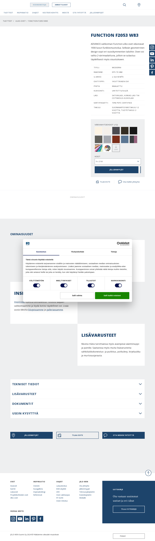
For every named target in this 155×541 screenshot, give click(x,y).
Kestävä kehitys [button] (50, 12)
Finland (119, 536)
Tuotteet (7, 21)
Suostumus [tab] (41, 252)
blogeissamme (35, 309)
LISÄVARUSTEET (24, 394)
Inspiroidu (19, 301)
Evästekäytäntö (85, 495)
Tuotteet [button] (8, 12)
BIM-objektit (61, 489)
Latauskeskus (61, 486)
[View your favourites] (131, 5)
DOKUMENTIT (22, 404)
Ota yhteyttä (84, 486)
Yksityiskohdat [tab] (77, 252)
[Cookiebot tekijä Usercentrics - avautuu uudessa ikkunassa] (118, 244)
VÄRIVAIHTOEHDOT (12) (106, 124)
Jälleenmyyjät (84, 489)
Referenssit (37, 495)
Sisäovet (13, 486)
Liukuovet (14, 492)
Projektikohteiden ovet (19, 495)
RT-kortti (59, 498)
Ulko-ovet (21, 21)
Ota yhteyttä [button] (79, 12)
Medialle (82, 498)
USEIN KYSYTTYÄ (25, 413)
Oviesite (36, 486)
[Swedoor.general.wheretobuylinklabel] (139, 5)
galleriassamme (54, 309)
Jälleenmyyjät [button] (97, 12)
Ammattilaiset (67, 5)
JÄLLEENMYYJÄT (116, 169)
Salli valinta (77, 295)
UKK (58, 492)
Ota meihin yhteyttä (129, 182)
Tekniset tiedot (25, 384)
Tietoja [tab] (114, 252)
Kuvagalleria (38, 489)
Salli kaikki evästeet (112, 295)
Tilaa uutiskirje (128, 509)
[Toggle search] (124, 5)
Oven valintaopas (63, 495)
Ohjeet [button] (35, 12)
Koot (97, 156)
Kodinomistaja (45, 5)
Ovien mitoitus (62, 501)
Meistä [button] (65, 12)
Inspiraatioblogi (39, 492)
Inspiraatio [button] (22, 12)
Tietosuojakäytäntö (87, 492)
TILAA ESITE (103, 181)
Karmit (13, 489)
